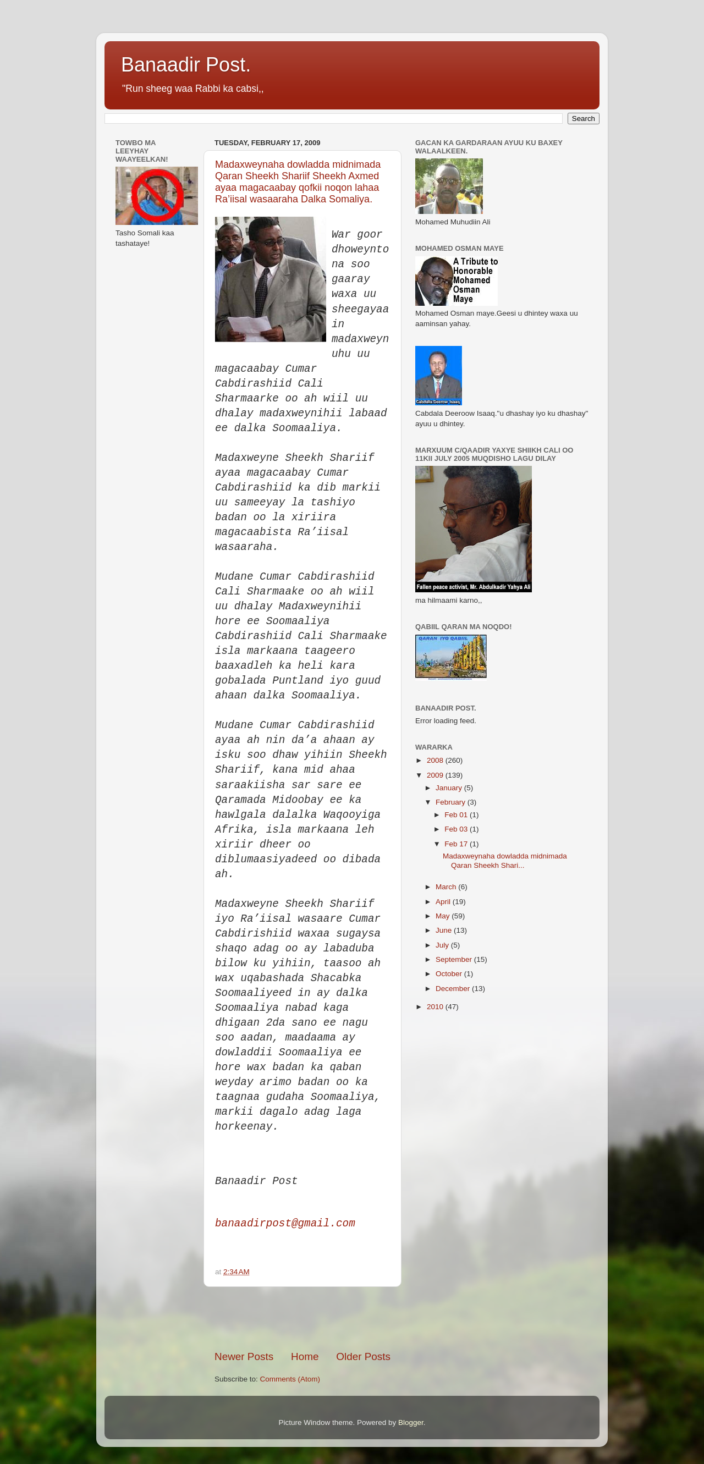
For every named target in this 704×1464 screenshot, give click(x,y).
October (450, 974)
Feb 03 (457, 829)
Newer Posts (244, 1356)
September (455, 959)
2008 (436, 760)
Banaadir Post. (186, 64)
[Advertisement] (343, 1318)
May (444, 916)
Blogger (411, 1422)
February (452, 802)
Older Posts (363, 1356)
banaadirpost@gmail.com (285, 1224)
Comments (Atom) (290, 1379)
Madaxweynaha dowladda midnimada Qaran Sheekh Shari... (505, 860)
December (454, 988)
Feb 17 (457, 844)
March (447, 887)
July (443, 945)
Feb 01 (457, 815)
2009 (436, 775)
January (450, 788)
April (444, 902)
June (445, 930)
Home (304, 1356)
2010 (436, 1007)
